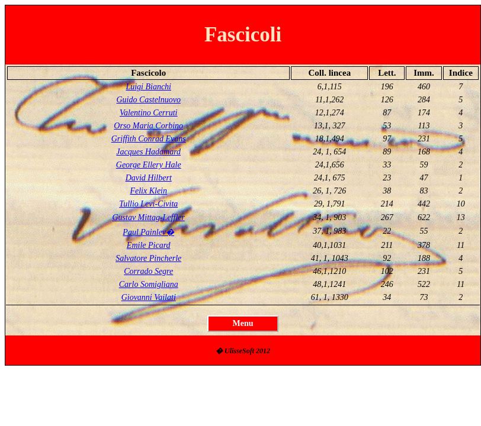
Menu (243, 323)
